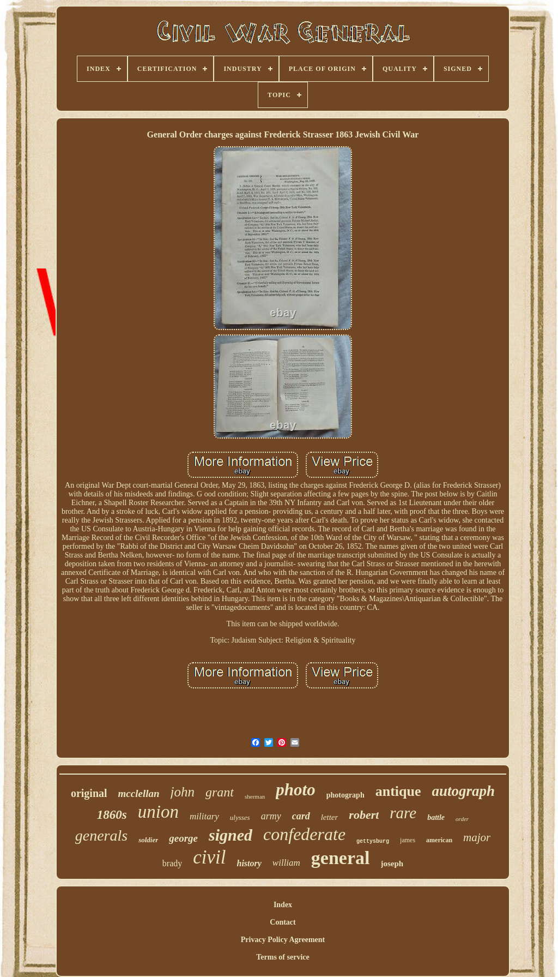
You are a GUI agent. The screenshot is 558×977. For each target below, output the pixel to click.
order (462, 819)
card (301, 816)
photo (295, 789)
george (183, 838)
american (439, 840)
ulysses (240, 817)
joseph (392, 863)
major (476, 837)
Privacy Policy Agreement (283, 940)
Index (283, 905)
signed (230, 835)
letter (329, 817)
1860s (112, 815)
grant (219, 792)
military (204, 816)
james (407, 840)
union (158, 812)
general (340, 858)
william (286, 863)
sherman (255, 796)
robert (364, 815)
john (183, 791)
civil (209, 857)
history (249, 863)
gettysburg (372, 841)
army (271, 816)
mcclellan (139, 793)
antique (398, 791)
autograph (463, 791)
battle (436, 817)
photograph (345, 795)
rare (403, 813)
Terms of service (282, 957)
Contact (282, 922)
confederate (304, 834)
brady (172, 863)
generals (101, 835)
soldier (148, 840)
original (89, 793)
